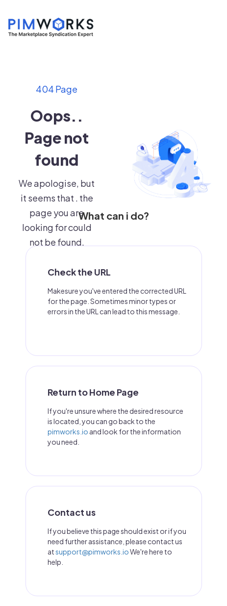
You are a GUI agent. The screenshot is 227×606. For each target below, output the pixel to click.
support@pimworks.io (92, 551)
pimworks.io (68, 431)
